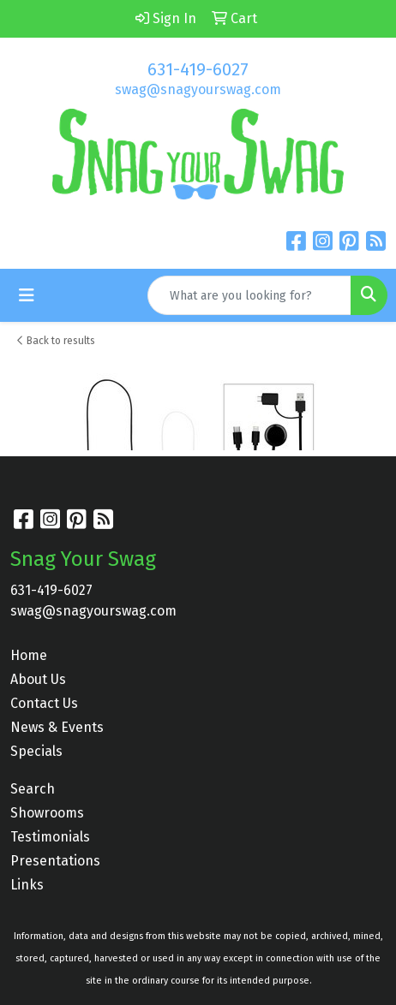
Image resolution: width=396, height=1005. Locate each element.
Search (32, 789)
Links (27, 885)
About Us (38, 679)
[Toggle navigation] (27, 295)
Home (28, 655)
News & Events (57, 727)
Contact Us (44, 703)
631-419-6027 (198, 69)
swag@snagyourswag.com (198, 89)
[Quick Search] (249, 295)
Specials (36, 751)
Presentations (55, 861)
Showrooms (47, 813)
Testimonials (50, 837)
